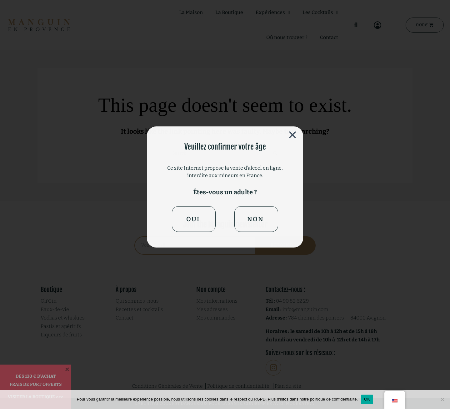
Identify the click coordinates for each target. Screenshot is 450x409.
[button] (292, 135)
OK (367, 399)
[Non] (442, 399)
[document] (225, 204)
